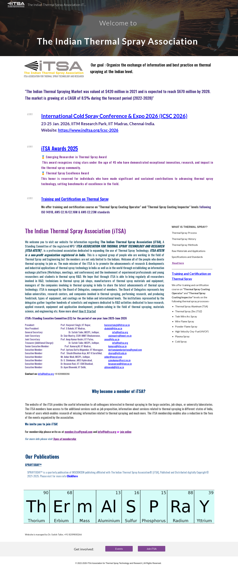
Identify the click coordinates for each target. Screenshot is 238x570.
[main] (119, 28)
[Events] (119, 549)
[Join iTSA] (151, 549)
